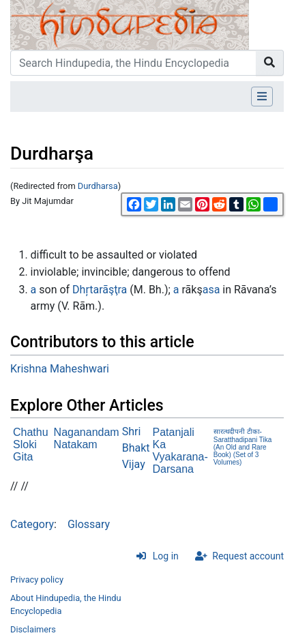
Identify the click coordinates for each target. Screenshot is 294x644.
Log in (166, 556)
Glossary (89, 524)
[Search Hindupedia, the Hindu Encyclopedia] (133, 63)
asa (211, 289)
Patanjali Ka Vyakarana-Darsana (180, 450)
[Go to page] (270, 63)
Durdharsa (98, 186)
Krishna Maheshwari (59, 368)
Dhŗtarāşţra (99, 289)
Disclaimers (33, 629)
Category (32, 524)
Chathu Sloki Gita (30, 444)
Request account (248, 556)
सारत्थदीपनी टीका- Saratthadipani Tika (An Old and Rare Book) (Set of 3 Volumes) (243, 447)
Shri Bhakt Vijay (136, 448)
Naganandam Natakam (86, 438)
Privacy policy (36, 579)
